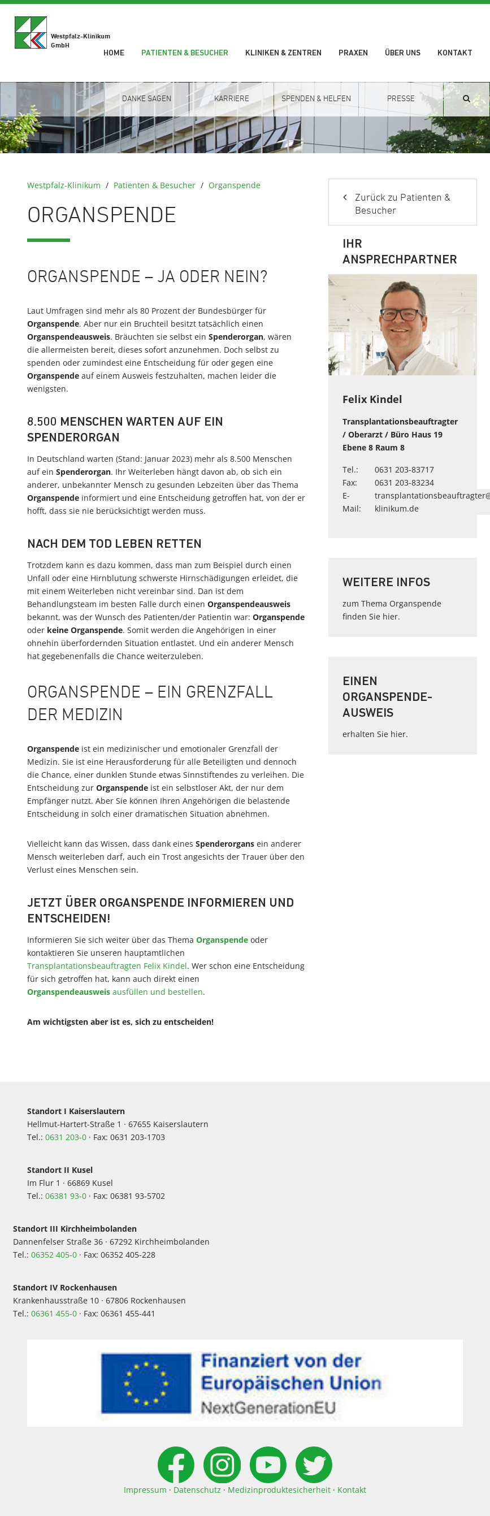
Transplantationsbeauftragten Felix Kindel (107, 965)
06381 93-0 (65, 1195)
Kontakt (454, 53)
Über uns (402, 53)
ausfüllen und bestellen (115, 991)
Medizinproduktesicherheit (279, 1489)
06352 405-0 (54, 1254)
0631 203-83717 (404, 469)
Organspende (235, 185)
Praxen (353, 53)
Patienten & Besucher (184, 53)
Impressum (145, 1489)
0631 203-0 (65, 1137)
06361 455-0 (54, 1313)
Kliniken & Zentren (283, 53)
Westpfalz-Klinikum (64, 185)
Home (113, 53)
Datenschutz (197, 1489)
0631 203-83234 (404, 482)
